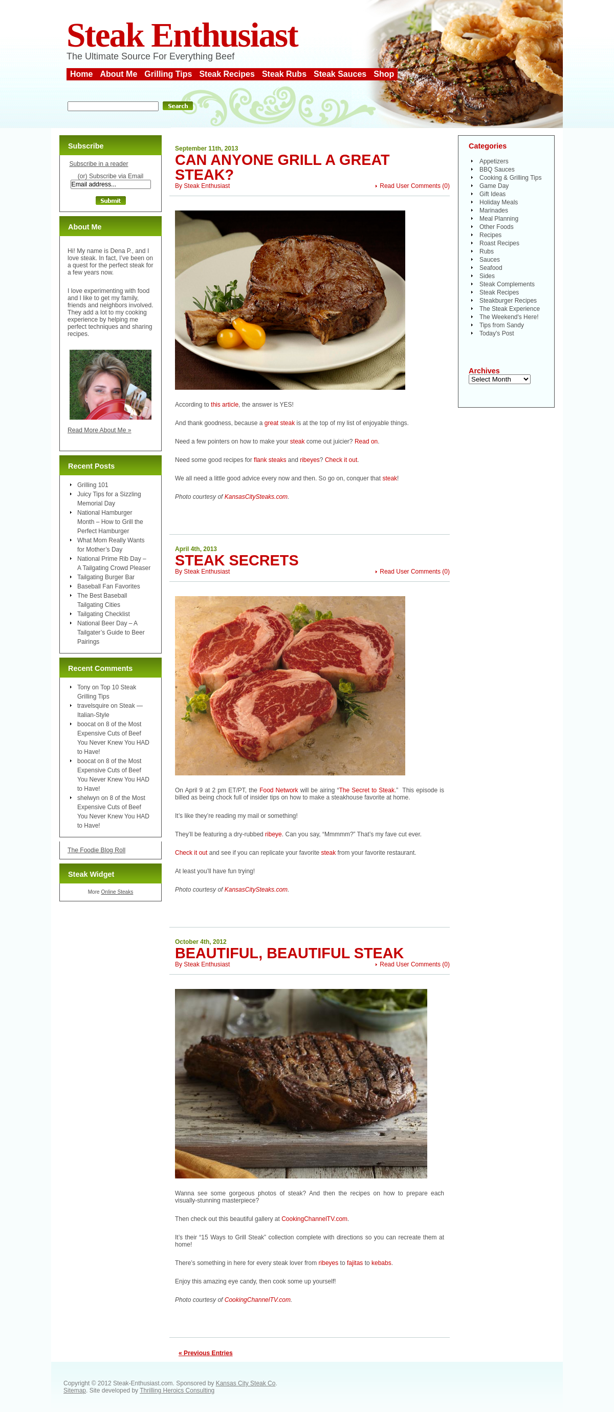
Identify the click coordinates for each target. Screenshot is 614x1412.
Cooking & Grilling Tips (510, 177)
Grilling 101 (92, 485)
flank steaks (270, 459)
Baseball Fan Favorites (108, 586)
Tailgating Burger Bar (106, 577)
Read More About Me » (99, 430)
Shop (384, 74)
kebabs (381, 1263)
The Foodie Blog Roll (96, 850)
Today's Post (496, 333)
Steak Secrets (237, 560)
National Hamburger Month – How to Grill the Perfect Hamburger (110, 522)
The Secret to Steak (366, 790)
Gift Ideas (492, 194)
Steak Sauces (340, 74)
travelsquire (93, 705)
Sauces (489, 259)
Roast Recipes (499, 243)
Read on (366, 441)
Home (81, 74)
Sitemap (74, 1390)
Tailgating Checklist (103, 614)
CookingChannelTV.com (314, 1219)
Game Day (494, 185)
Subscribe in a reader (98, 163)
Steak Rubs (284, 74)
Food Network (278, 790)
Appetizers (494, 161)
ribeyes (310, 459)
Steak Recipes (227, 74)
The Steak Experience (509, 308)
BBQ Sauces (497, 169)
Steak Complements (507, 284)
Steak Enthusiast (182, 35)
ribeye (273, 834)
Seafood (490, 267)
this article (224, 404)
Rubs (486, 251)
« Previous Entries (206, 1353)
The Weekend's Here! (508, 317)
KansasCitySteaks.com (256, 496)
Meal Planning (498, 218)
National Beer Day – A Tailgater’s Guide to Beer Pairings (111, 632)
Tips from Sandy (501, 325)
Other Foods (496, 226)
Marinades (493, 210)
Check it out (341, 459)
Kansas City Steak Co (246, 1383)
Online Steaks (117, 892)
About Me (118, 74)
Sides (487, 276)
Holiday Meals (498, 202)
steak (297, 441)
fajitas (355, 1263)
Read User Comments (410, 185)
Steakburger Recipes (508, 300)
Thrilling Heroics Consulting (177, 1390)
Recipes (490, 235)
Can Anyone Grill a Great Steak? (282, 167)
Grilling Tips (168, 74)
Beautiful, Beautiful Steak (289, 953)
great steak (280, 423)
